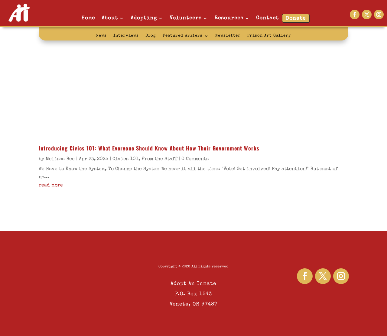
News (101, 36)
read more (51, 185)
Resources (228, 18)
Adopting (144, 18)
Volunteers (186, 18)
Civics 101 (125, 159)
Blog (150, 36)
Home (88, 18)
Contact (267, 18)
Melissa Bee (60, 159)
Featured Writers (183, 36)
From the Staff (159, 159)
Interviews (126, 36)
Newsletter (228, 36)
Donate (296, 18)
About (110, 18)
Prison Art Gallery (269, 36)
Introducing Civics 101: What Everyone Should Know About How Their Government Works (149, 148)
